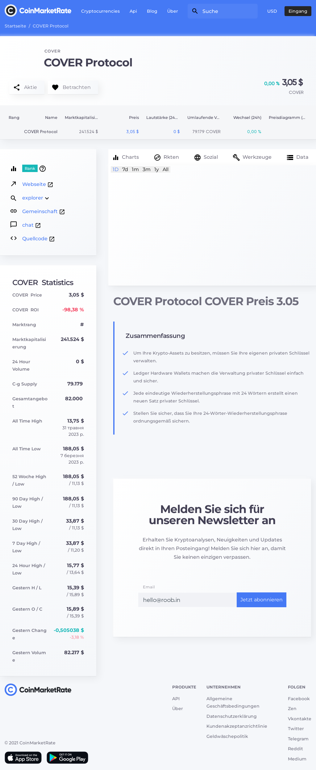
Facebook (299, 698)
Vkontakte (299, 719)
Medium (297, 759)
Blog (152, 11)
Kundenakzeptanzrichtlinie (236, 726)
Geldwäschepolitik (227, 736)
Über (172, 11)
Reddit (295, 748)
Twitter (296, 728)
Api (133, 11)
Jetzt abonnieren (261, 600)
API (176, 698)
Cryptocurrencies (100, 11)
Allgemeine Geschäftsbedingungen (233, 702)
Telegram (298, 739)
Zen (292, 708)
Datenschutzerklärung (231, 716)
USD (272, 11)
